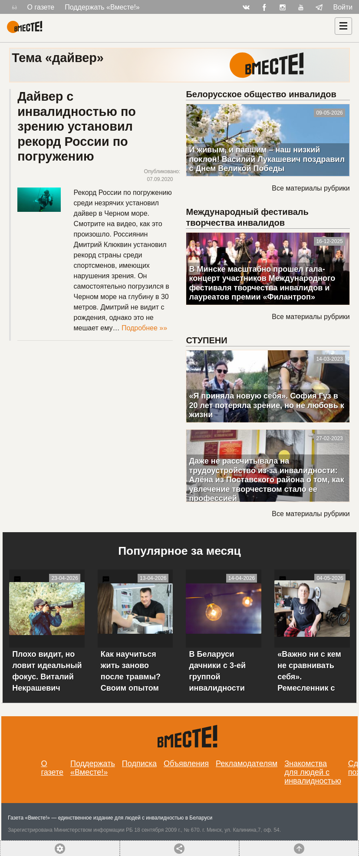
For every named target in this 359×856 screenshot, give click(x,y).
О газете (41, 7)
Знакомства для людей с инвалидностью (312, 772)
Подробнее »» (144, 328)
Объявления (186, 763)
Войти (343, 7)
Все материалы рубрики (310, 188)
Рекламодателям (246, 763)
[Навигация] (343, 26)
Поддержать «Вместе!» (102, 7)
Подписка (139, 763)
